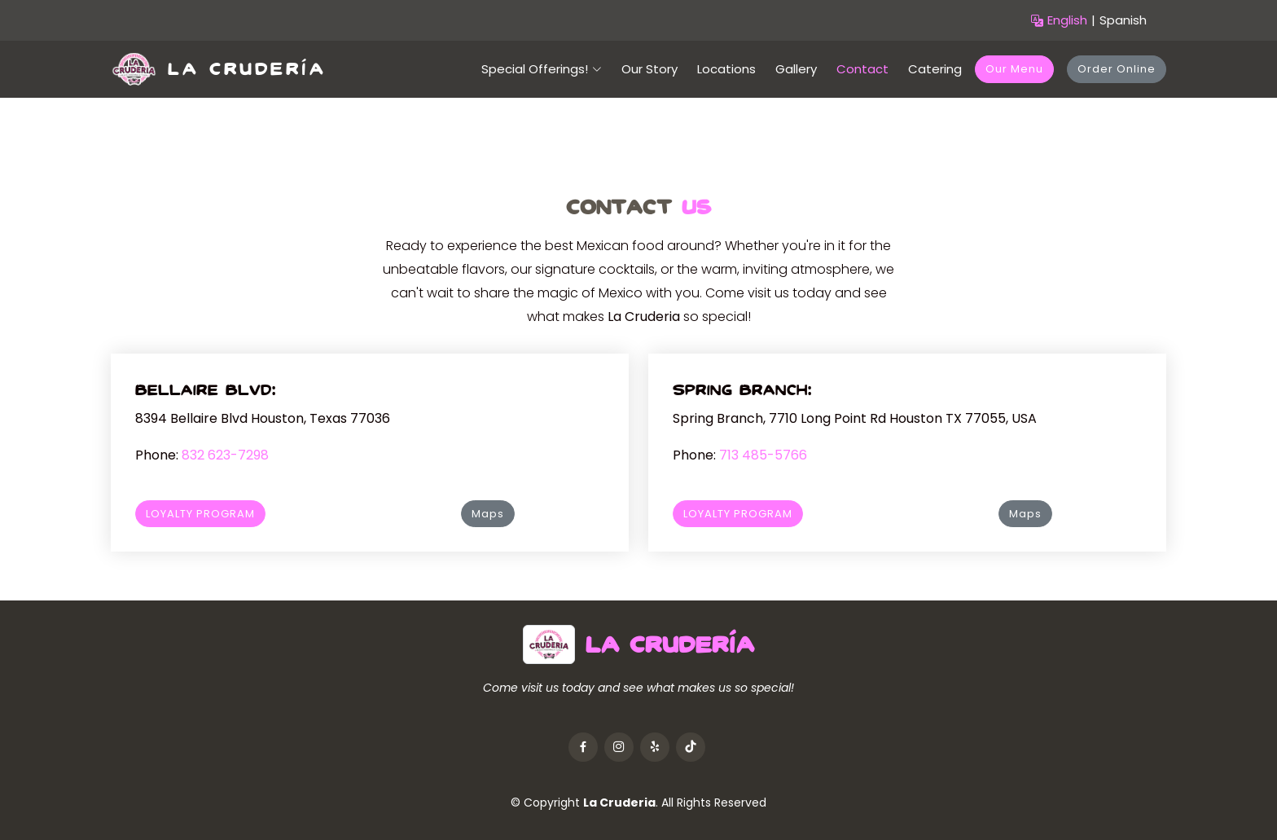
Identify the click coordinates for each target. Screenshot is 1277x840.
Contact (862, 68)
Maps (488, 513)
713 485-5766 (763, 455)
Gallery (796, 68)
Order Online (1116, 69)
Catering (935, 68)
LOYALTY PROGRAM (200, 513)
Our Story (649, 68)
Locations (726, 68)
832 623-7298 (225, 455)
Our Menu (1014, 69)
